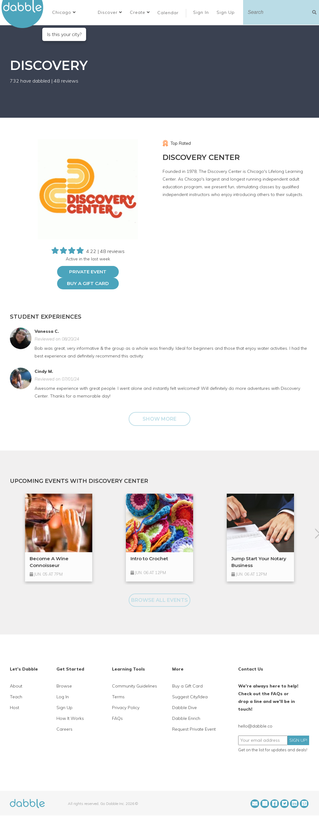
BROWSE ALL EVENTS (159, 600)
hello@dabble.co (255, 726)
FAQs (117, 718)
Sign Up (226, 12)
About (16, 686)
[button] (64, 12)
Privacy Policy (125, 707)
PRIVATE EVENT (87, 272)
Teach (16, 697)
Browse (64, 686)
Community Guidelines (134, 686)
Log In (62, 697)
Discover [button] (110, 12)
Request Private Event (194, 729)
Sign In (201, 12)
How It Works (70, 718)
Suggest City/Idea (190, 697)
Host (14, 707)
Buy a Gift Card (88, 283)
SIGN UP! (298, 740)
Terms (118, 697)
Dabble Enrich (186, 718)
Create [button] (140, 12)
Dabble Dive (184, 707)
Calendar (168, 12)
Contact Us (250, 669)
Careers (64, 729)
